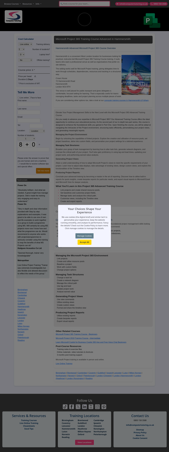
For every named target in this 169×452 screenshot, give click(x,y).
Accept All (84, 242)
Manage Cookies (84, 236)
